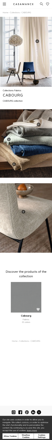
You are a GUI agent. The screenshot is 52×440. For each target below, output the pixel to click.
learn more (32, 430)
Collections (15, 12)
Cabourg (26, 315)
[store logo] (23, 4)
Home (5, 12)
